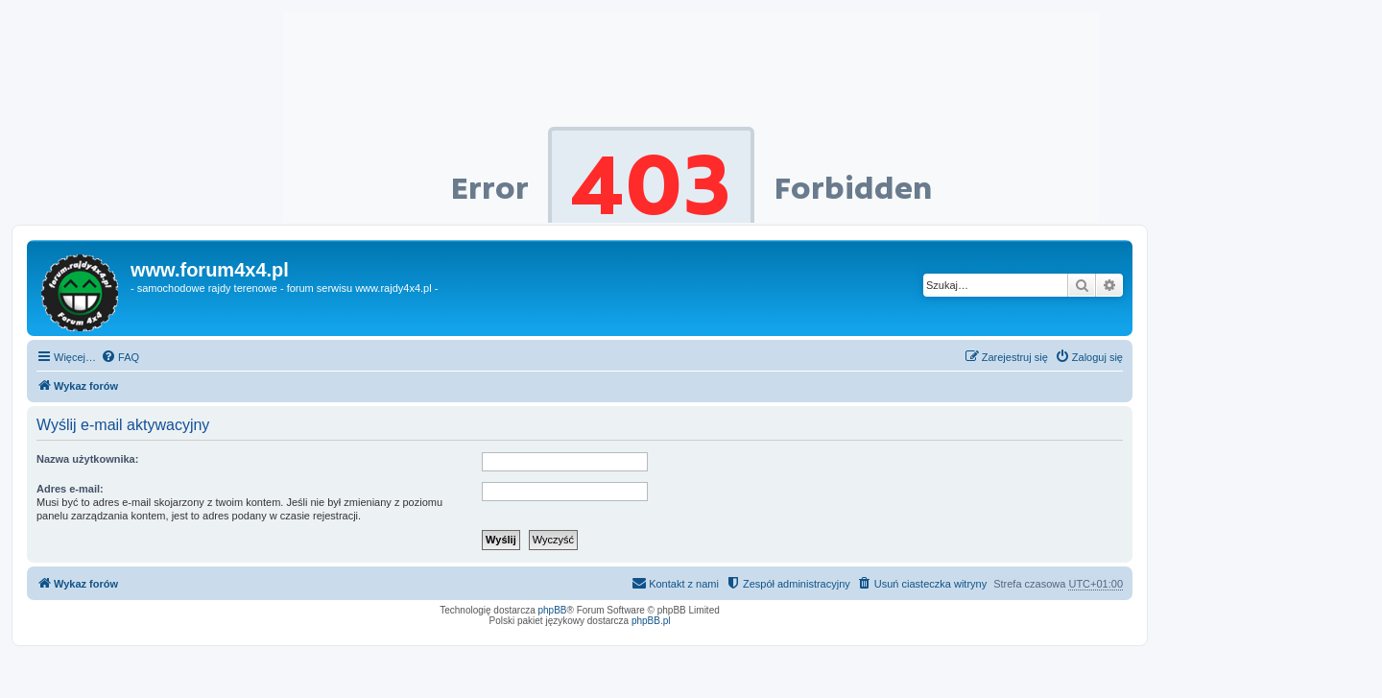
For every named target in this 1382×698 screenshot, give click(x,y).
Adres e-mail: (70, 488)
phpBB (552, 610)
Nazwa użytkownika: (87, 459)
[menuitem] (120, 357)
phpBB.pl (651, 620)
